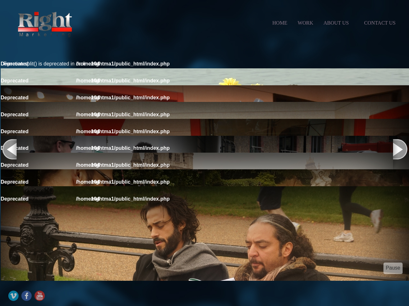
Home (279, 23)
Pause (393, 268)
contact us (380, 23)
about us (336, 23)
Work (305, 23)
